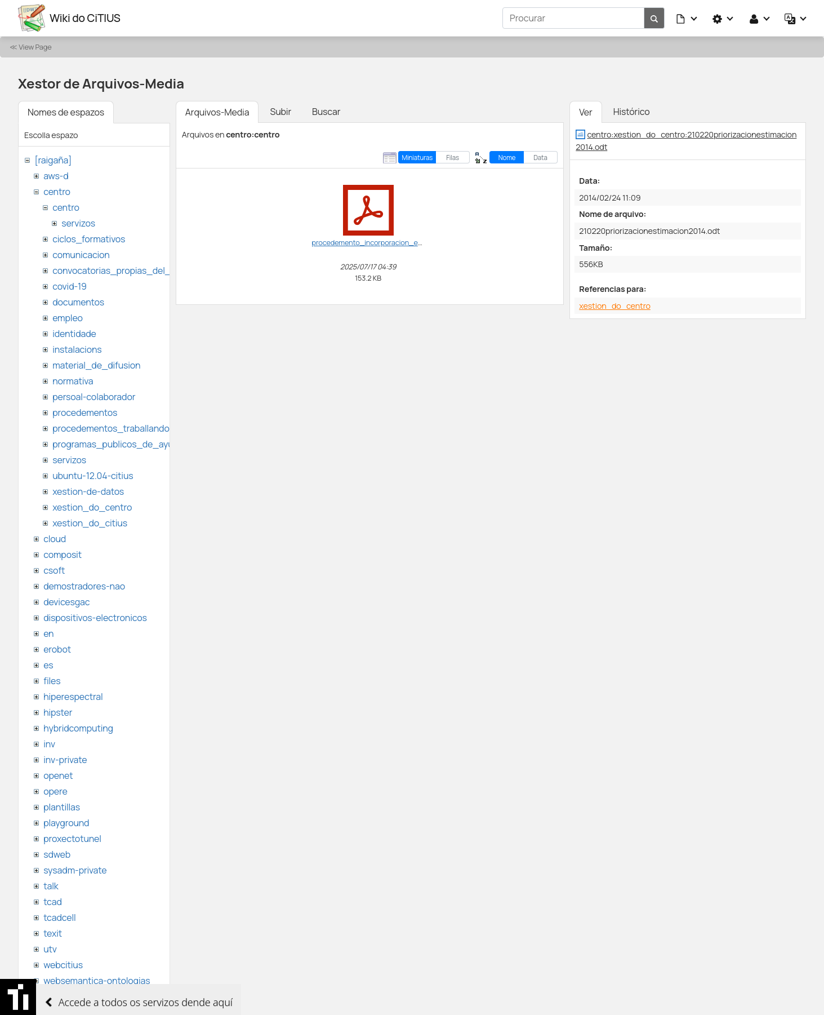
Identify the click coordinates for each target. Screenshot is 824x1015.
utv (50, 949)
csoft (54, 570)
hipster (57, 712)
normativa (72, 381)
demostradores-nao (84, 586)
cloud (54, 539)
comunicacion (80, 255)
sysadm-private (74, 870)
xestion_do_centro (92, 507)
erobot (57, 649)
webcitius (63, 965)
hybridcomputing (78, 728)
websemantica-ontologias (96, 980)
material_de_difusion (96, 365)
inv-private (65, 760)
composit (62, 554)
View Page (35, 47)
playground (66, 823)
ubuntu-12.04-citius (92, 475)
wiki (51, 996)
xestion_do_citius (89, 523)
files (51, 681)
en (48, 633)
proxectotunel (72, 838)
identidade (74, 333)
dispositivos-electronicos (94, 617)
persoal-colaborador (93, 397)
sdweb (56, 854)
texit (52, 933)
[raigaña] (53, 160)
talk (50, 886)
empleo (67, 318)
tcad (52, 902)
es (48, 665)
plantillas (61, 807)
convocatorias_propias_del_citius (122, 270)
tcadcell (59, 917)
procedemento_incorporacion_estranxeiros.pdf (389, 242)
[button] (687, 18)
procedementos (84, 412)
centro (56, 191)
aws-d (55, 176)
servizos (78, 223)
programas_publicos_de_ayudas (120, 444)
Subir (280, 111)
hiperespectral (73, 696)
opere (55, 791)
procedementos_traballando (111, 428)
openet (58, 775)
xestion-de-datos (88, 491)
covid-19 (69, 286)
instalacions (76, 349)
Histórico (631, 111)
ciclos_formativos (88, 239)
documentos (78, 302)
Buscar (326, 111)
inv (49, 744)
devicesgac (66, 602)
